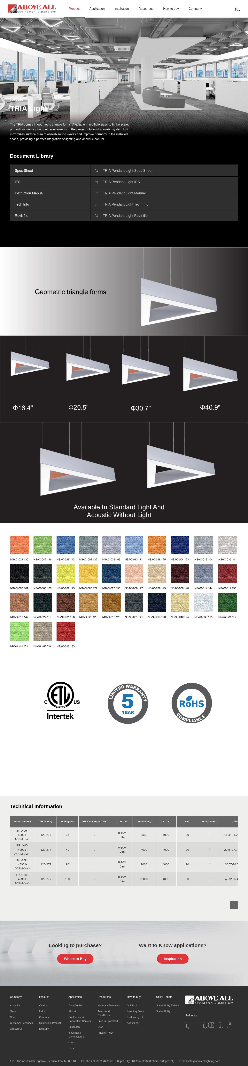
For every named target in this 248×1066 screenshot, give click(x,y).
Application (97, 8)
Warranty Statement (109, 1005)
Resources (146, 8)
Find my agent (135, 1017)
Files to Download (108, 1021)
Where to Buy (75, 959)
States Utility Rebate (167, 1005)
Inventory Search (136, 1011)
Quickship (132, 1005)
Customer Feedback (21, 1022)
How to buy (171, 8)
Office (71, 1042)
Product (74, 8)
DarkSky (44, 1028)
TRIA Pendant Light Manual (124, 193)
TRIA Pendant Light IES (121, 182)
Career (14, 1017)
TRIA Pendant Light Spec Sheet (127, 171)
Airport (72, 1011)
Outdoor (43, 1005)
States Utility (163, 1011)
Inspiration (121, 8)
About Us (15, 1005)
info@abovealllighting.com (204, 1061)
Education (74, 1026)
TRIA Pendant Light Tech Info (125, 204)
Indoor (35, 25)
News (13, 1011)
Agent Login (133, 1022)
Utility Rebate (164, 996)
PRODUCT (14, 25)
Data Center (75, 1005)
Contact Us (16, 1028)
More (71, 1048)
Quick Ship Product (50, 1022)
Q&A (100, 1026)
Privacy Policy (105, 1032)
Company (195, 8)
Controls (44, 1017)
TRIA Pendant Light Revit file (125, 216)
